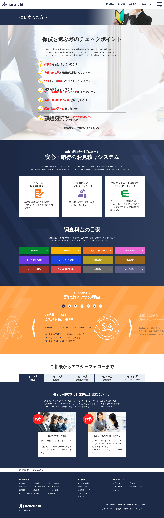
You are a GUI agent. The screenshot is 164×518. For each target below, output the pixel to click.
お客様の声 (117, 483)
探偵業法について (84, 486)
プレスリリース (134, 483)
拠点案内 (132, 4)
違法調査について (84, 490)
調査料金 (110, 4)
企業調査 (36, 493)
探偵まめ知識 (82, 493)
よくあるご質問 (140, 505)
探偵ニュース (117, 490)
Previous (34, 328)
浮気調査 (22, 483)
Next (130, 328)
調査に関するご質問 (135, 486)
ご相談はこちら (146, 4)
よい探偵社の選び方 (84, 483)
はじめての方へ (111, 505)
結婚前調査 (23, 486)
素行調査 (22, 490)
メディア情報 (117, 486)
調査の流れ (122, 505)
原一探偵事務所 (24, 470)
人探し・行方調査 (53, 483)
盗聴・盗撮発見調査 (25, 493)
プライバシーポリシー (137, 509)
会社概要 (121, 4)
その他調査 (51, 493)
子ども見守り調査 (53, 486)
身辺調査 (36, 490)
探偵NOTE (81, 497)
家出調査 (36, 483)
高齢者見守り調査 (39, 486)
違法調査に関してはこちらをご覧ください (82, 128)
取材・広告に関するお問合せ (119, 509)
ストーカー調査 (53, 490)
